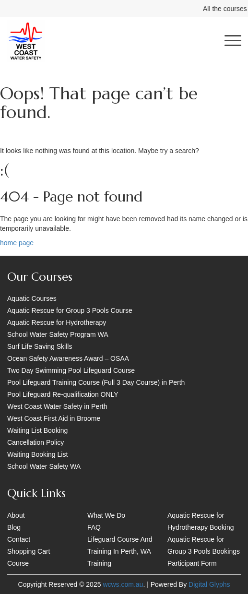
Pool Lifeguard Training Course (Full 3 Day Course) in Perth (96, 382)
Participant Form (192, 563)
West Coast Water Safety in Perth (57, 406)
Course (18, 563)
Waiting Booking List (37, 454)
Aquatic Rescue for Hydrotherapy (56, 322)
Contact (18, 539)
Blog (14, 527)
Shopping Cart (28, 551)
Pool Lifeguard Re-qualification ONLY (62, 394)
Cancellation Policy (35, 442)
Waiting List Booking (37, 430)
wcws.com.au (123, 584)
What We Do (106, 515)
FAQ (94, 527)
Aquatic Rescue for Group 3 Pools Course (69, 310)
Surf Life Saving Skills (39, 346)
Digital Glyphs (209, 584)
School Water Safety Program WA (57, 334)
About (16, 515)
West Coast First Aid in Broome (53, 418)
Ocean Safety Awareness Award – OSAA (68, 358)
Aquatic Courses (32, 298)
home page (17, 243)
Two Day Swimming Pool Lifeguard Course (71, 370)
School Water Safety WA (44, 466)
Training (99, 563)
